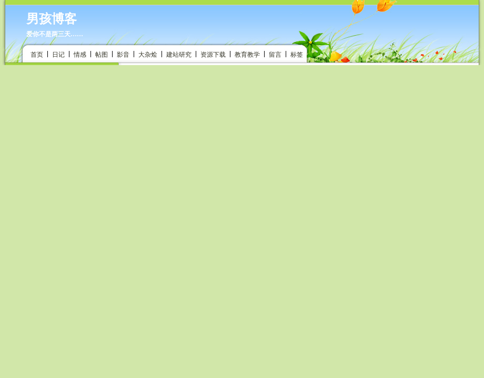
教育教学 (247, 54)
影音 (123, 54)
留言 (275, 54)
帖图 (101, 54)
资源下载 (213, 54)
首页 (37, 54)
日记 (58, 54)
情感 (80, 54)
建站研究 (178, 54)
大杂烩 (147, 54)
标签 (296, 54)
